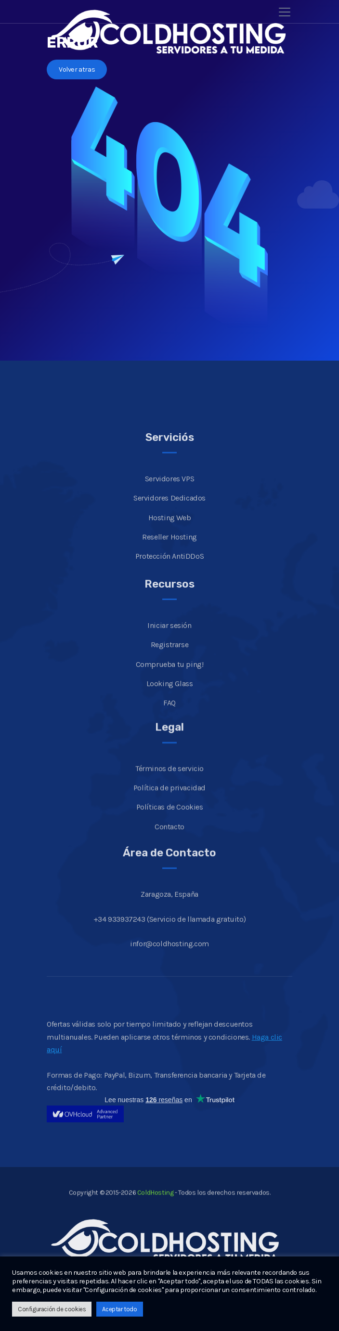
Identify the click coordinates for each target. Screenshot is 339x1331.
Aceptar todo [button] (119, 1309)
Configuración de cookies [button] (52, 1309)
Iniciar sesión (169, 696)
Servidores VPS (169, 549)
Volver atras (77, 69)
